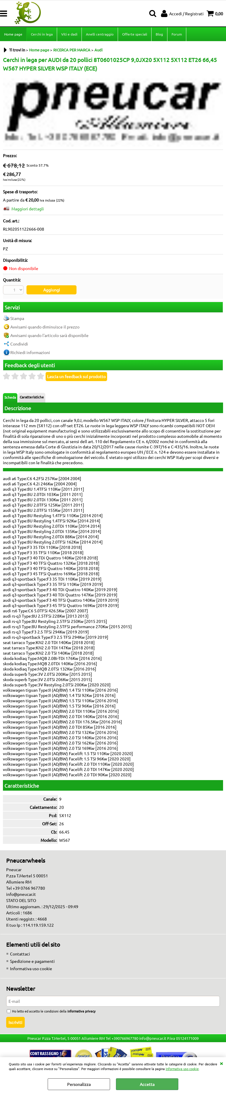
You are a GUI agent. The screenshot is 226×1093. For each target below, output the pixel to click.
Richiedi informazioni (30, 352)
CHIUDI (221, 1063)
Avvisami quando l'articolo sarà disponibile (49, 335)
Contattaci (20, 953)
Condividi (19, 343)
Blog (159, 34)
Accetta (147, 1084)
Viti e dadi (69, 34)
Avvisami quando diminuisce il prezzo (44, 326)
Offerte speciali (134, 34)
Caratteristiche (32, 397)
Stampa (17, 318)
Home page (13, 34)
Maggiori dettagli (27, 208)
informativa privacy (81, 1011)
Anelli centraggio (100, 34)
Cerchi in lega (42, 34)
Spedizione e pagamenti (32, 961)
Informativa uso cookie (182, 1068)
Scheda (10, 397)
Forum (177, 34)
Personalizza (79, 1084)
